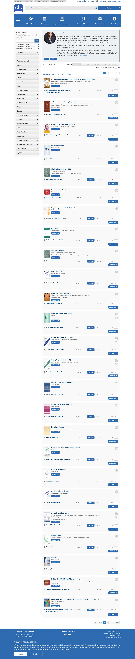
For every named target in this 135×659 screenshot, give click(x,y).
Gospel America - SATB (60, 513)
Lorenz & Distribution (58, 1)
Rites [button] (27, 107)
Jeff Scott (60, 33)
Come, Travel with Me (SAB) (61, 382)
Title (76, 64)
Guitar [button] (27, 65)
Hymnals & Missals (83, 20)
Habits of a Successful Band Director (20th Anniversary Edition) (75, 599)
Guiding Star (55, 557)
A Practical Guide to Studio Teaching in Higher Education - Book (58, 91)
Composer (85, 64)
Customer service (68, 631)
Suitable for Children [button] (27, 144)
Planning (44, 20)
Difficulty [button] (27, 82)
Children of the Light (58, 271)
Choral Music (30, 20)
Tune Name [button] (27, 73)
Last (117, 73)
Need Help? (115, 20)
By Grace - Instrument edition (55, 240)
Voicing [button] (27, 57)
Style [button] (27, 128)
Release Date (113, 64)
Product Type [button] (27, 149)
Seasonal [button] (27, 98)
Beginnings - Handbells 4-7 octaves (64, 208)
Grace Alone (56, 535)
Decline (35, 654)
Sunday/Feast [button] (27, 103)
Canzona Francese (58, 250)
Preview (90, 135)
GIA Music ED (28, 1)
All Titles (53, 59)
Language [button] (27, 136)
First (95, 73)
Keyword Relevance (99, 64)
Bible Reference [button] (27, 115)
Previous (100, 73)
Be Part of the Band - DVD (54, 197)
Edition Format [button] (27, 140)
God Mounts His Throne (60, 491)
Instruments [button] (27, 69)
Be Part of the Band (58, 190)
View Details (55, 86)
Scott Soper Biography (63, 74)
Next (113, 73)
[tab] (27, 52)
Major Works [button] (27, 132)
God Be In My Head (58, 470)
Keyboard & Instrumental (61, 20)
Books (46, 59)
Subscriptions (100, 20)
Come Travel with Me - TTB (61, 360)
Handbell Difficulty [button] (27, 90)
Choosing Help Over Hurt (60, 293)
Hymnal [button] (27, 153)
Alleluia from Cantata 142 (61, 169)
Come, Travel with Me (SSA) (61, 404)
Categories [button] (27, 94)
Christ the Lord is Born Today (61, 313)
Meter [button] (27, 86)
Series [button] (27, 78)
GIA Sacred (18, 1)
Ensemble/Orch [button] (27, 123)
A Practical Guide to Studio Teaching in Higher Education (73, 79)
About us (67, 635)
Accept (21, 654)
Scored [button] (27, 119)
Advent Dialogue (57, 145)
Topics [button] (27, 111)
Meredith (45, 1)
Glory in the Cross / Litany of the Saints (65, 448)
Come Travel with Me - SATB (62, 338)
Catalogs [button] (27, 52)
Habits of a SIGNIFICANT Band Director (66, 579)
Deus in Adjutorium (58, 427)
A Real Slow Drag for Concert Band (64, 124)
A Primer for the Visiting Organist (63, 102)
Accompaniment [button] (27, 61)
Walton (37, 1)
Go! (37, 41)
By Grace (54, 228)
